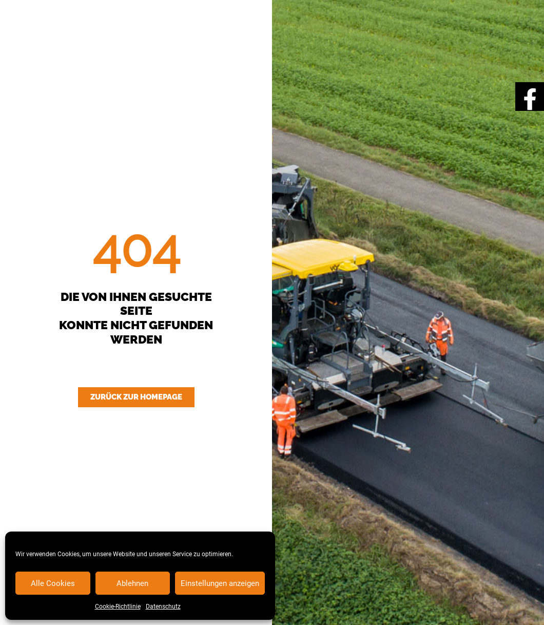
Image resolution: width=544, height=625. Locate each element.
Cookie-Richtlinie (118, 606)
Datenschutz (163, 606)
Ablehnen (132, 583)
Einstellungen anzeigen (220, 583)
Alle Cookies (53, 583)
